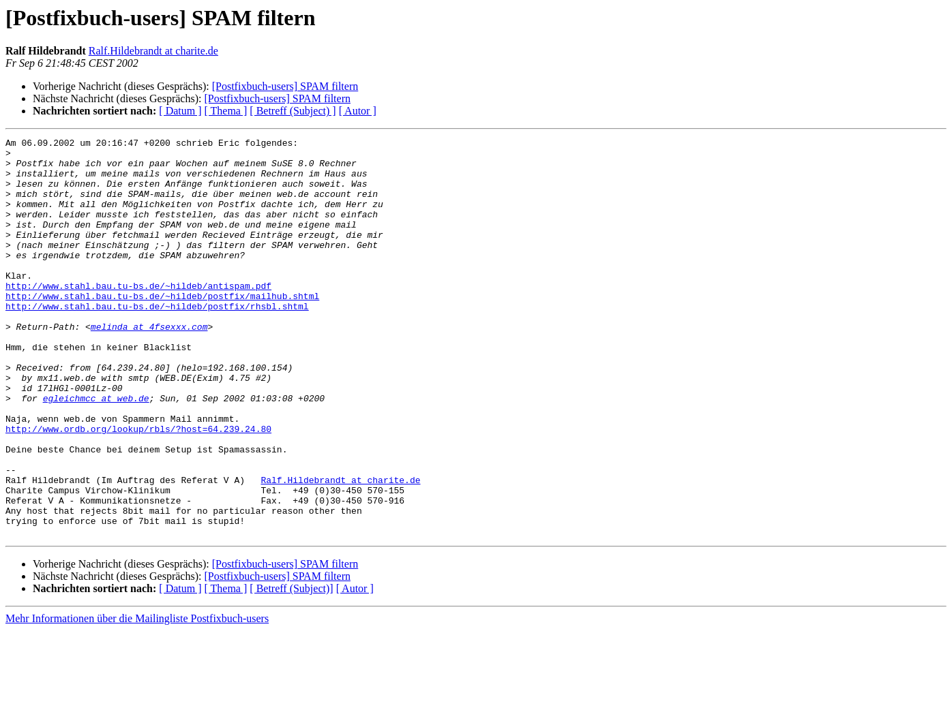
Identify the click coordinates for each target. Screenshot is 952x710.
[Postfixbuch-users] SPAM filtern (285, 86)
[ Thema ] (226, 111)
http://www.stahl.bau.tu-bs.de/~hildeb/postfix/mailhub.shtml (162, 328)
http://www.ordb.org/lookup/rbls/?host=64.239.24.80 (138, 488)
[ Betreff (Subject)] (291, 668)
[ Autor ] (357, 111)
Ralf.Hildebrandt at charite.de (153, 51)
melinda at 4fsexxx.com (149, 365)
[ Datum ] (180, 111)
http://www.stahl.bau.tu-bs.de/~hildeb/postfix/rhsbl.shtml (157, 341)
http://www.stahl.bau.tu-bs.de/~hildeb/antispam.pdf (138, 316)
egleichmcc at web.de (96, 451)
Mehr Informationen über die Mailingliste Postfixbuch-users (137, 698)
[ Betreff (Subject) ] (293, 111)
